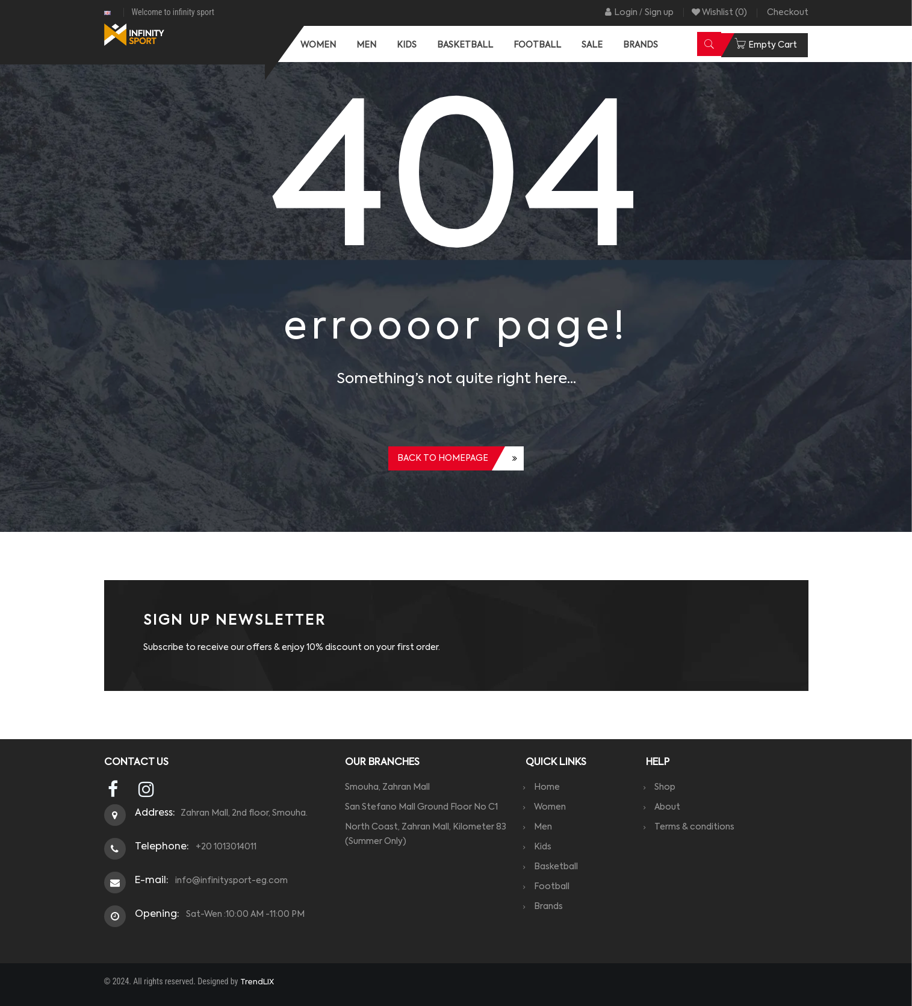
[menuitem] (318, 45)
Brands (552, 906)
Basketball (560, 867)
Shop (668, 787)
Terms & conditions (698, 827)
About (671, 807)
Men (547, 827)
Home (550, 787)
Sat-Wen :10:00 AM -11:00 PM (243, 914)
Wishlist (719, 13)
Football (555, 887)
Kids (546, 847)
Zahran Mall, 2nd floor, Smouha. (244, 813)
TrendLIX (257, 982)
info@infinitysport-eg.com (230, 880)
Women (553, 807)
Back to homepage (442, 458)
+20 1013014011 (224, 847)
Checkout (787, 12)
